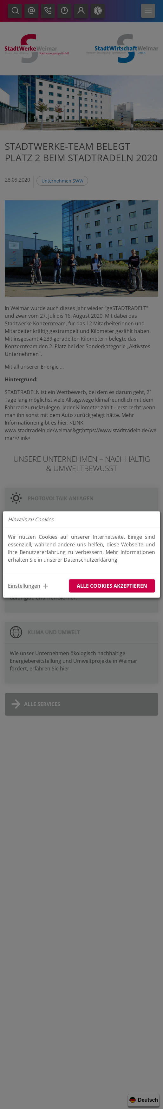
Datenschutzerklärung (90, 559)
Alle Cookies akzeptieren (112, 585)
